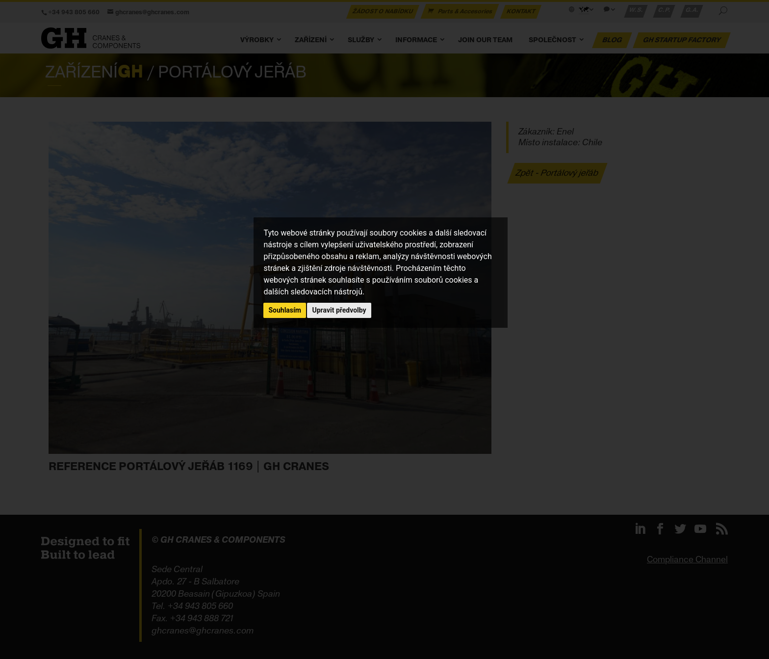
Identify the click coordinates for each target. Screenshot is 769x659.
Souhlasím (284, 310)
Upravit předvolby (339, 310)
